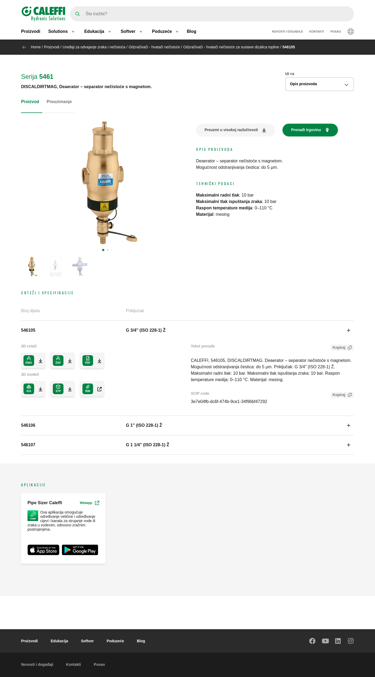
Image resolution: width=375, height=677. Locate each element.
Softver (87, 641)
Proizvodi (30, 31)
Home (36, 47)
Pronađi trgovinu (306, 130)
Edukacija (59, 641)
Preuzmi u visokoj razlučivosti (231, 130)
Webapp (89, 503)
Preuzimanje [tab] (59, 101)
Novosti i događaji (287, 31)
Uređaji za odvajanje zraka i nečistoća (94, 47)
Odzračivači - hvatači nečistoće (154, 47)
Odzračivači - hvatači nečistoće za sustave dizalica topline (231, 47)
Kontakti (316, 31)
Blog (191, 31)
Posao (335, 31)
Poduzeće (115, 641)
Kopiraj (337, 348)
